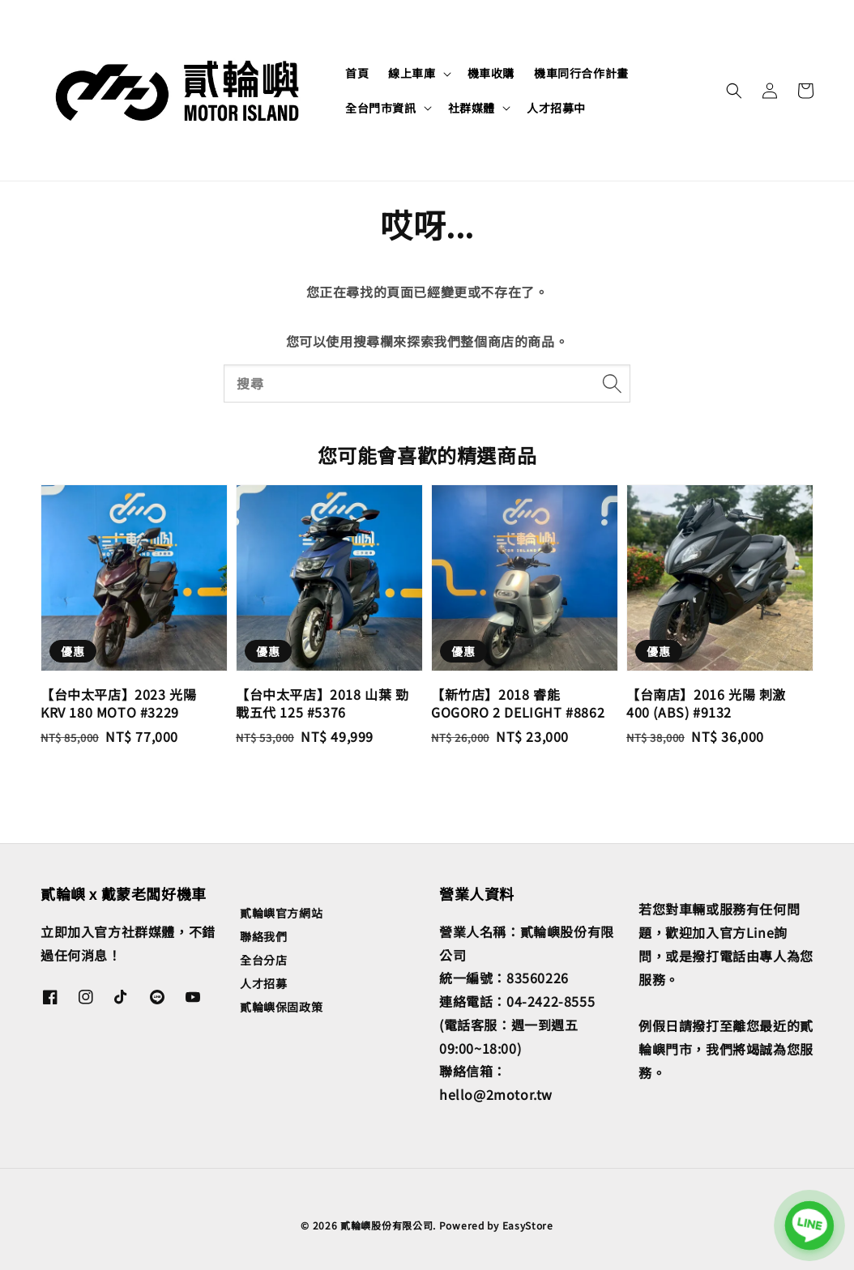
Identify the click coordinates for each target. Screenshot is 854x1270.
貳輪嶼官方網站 (281, 913)
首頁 (357, 73)
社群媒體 (471, 107)
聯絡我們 (263, 936)
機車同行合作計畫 (581, 73)
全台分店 (263, 960)
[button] (734, 91)
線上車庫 (411, 73)
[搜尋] (612, 383)
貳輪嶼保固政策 (281, 1007)
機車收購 (491, 73)
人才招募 (263, 983)
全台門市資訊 (380, 107)
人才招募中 (556, 108)
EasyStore (527, 1225)
